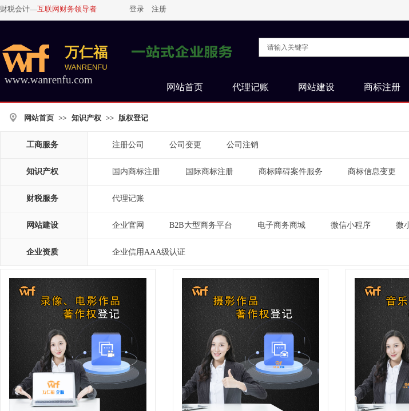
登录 (136, 9)
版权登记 (133, 118)
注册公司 (128, 144)
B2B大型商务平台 (200, 225)
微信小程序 (351, 225)
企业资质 (42, 252)
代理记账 (128, 198)
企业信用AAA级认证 (148, 252)
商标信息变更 (372, 171)
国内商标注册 (136, 171)
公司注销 (243, 144)
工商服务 (42, 144)
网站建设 (42, 225)
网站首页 (39, 118)
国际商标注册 (209, 171)
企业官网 (128, 225)
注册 (159, 9)
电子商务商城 (281, 225)
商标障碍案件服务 (291, 171)
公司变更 (185, 144)
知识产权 (86, 118)
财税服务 (42, 198)
